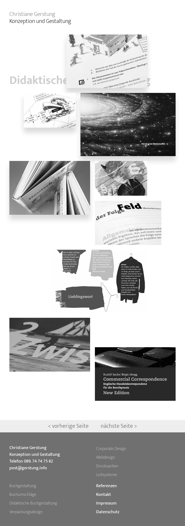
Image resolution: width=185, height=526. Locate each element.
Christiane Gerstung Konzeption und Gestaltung (34, 451)
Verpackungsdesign (26, 512)
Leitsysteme (106, 474)
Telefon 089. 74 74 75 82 (31, 461)
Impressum (106, 503)
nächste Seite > (119, 426)
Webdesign (105, 457)
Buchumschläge (22, 494)
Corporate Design (111, 448)
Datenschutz (107, 512)
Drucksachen (107, 466)
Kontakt (103, 494)
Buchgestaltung (22, 486)
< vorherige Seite (69, 426)
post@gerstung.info (28, 468)
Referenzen (106, 486)
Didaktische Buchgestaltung (33, 503)
